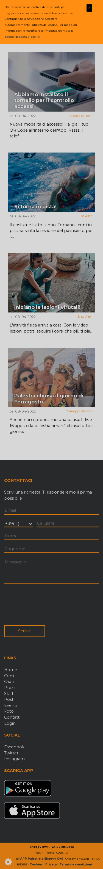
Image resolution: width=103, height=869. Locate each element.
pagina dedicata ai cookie (22, 36)
